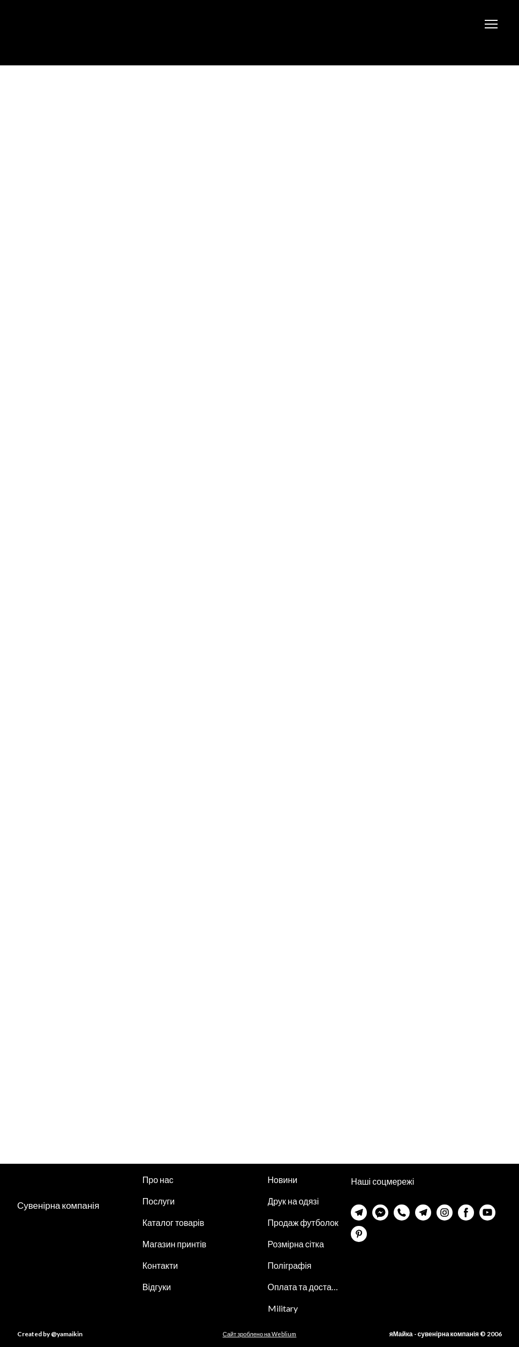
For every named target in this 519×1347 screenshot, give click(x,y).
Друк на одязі (293, 1201)
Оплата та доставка (304, 1287)
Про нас (158, 1179)
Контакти (160, 1265)
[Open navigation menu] (491, 24)
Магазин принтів (174, 1244)
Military (283, 1308)
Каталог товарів (173, 1222)
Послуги (158, 1201)
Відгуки (156, 1287)
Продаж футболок (303, 1222)
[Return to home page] (69, 24)
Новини (283, 1179)
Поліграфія (290, 1265)
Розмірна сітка (296, 1244)
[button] (359, 1212)
